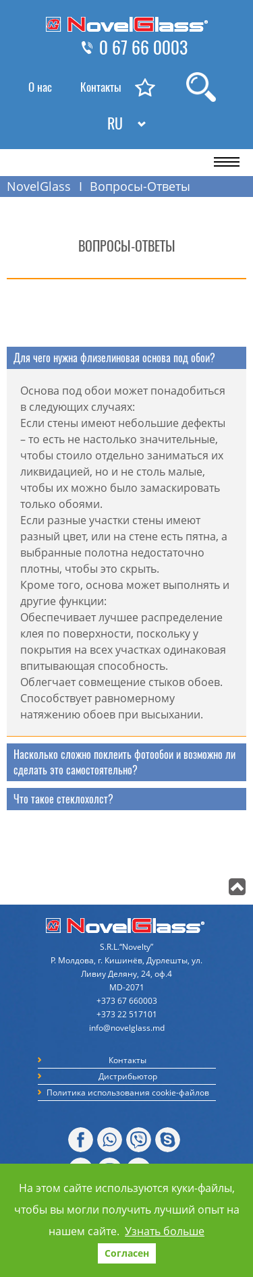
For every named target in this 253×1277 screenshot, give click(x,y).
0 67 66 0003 (143, 48)
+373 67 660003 (126, 1000)
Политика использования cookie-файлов (128, 1092)
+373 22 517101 (126, 1014)
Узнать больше (164, 1231)
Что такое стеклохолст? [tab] (63, 799)
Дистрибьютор (128, 1076)
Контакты (100, 87)
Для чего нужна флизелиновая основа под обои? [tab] (114, 358)
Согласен (127, 1253)
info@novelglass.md (127, 1027)
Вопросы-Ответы (140, 186)
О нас (40, 87)
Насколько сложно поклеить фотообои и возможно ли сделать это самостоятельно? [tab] (124, 762)
